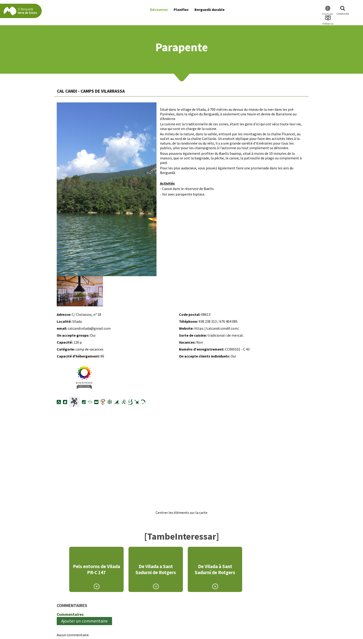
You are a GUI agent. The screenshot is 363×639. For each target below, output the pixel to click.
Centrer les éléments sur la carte (181, 512)
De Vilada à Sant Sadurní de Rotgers (215, 569)
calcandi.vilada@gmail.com (89, 328)
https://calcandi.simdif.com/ (216, 328)
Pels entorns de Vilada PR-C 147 (96, 569)
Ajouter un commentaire (84, 621)
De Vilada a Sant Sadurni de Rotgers (155, 569)
